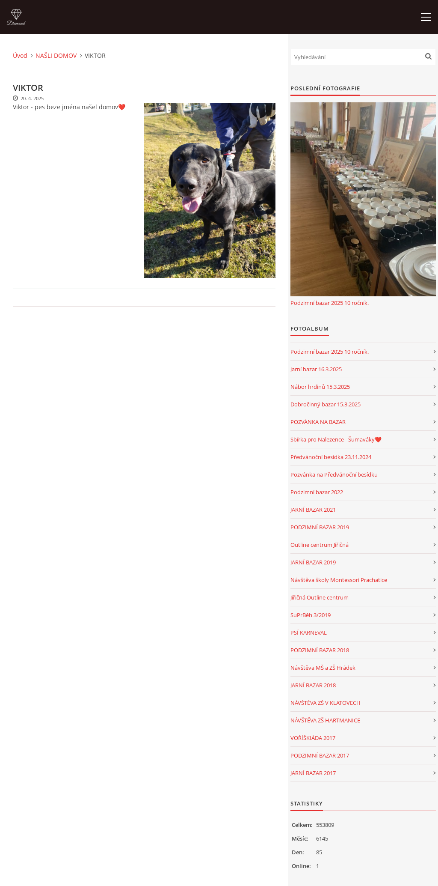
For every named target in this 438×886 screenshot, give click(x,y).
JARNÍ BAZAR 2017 (313, 773)
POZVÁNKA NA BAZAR (318, 422)
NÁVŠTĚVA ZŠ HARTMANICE (325, 720)
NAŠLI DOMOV (56, 55)
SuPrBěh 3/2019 (310, 615)
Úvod (20, 55)
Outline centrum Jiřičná (319, 545)
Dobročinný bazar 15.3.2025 (325, 404)
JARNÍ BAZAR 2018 (313, 685)
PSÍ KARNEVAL (308, 632)
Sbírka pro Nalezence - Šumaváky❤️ (336, 439)
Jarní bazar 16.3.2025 (316, 369)
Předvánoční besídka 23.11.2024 (330, 457)
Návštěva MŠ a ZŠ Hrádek (322, 667)
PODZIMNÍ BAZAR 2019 (319, 527)
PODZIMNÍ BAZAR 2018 (319, 650)
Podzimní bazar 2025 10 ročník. (329, 303)
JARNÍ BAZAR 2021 (313, 509)
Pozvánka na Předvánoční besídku (334, 474)
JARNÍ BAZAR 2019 (313, 562)
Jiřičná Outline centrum (319, 597)
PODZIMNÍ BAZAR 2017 (319, 755)
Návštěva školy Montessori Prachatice (338, 580)
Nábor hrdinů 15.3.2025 (320, 387)
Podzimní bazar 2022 (316, 492)
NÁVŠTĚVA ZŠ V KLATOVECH (325, 703)
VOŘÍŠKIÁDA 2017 (312, 738)
